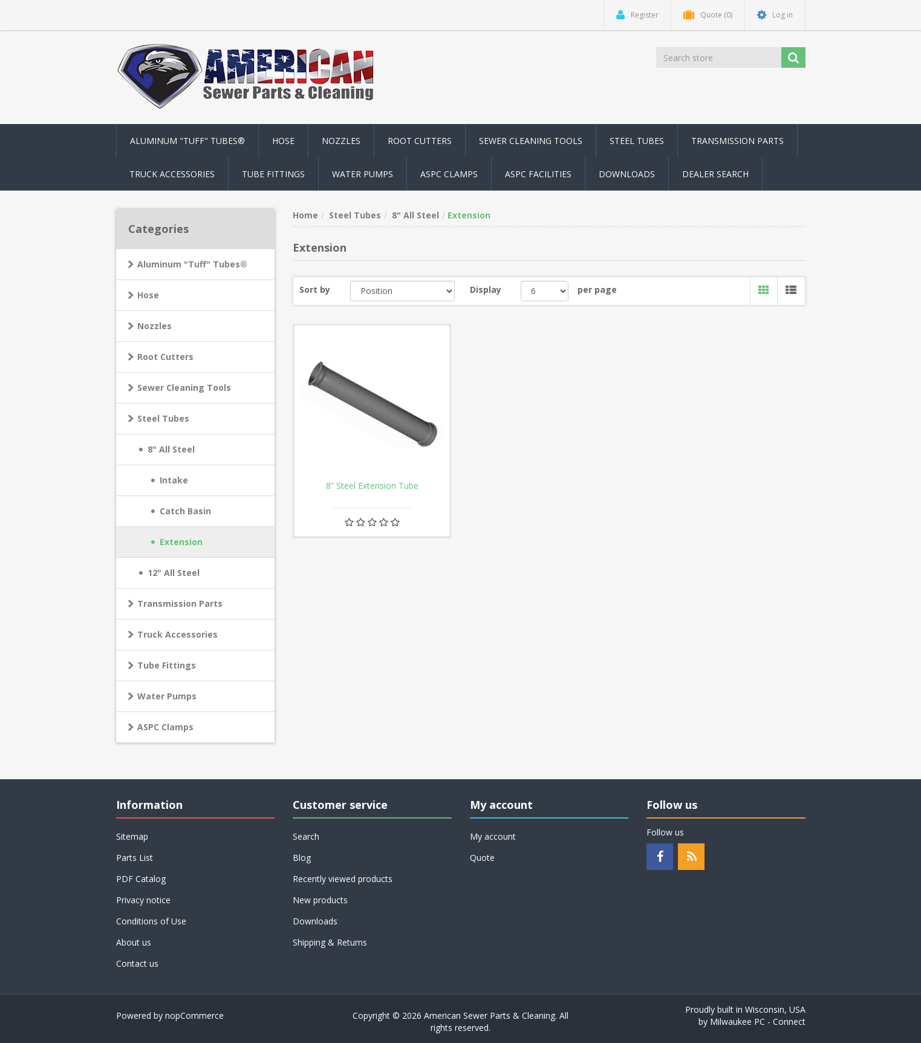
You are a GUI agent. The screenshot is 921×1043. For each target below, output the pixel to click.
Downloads (627, 174)
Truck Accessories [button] (172, 174)
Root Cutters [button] (420, 140)
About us (133, 942)
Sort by (314, 289)
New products (320, 900)
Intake (174, 480)
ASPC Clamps (165, 727)
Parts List (134, 857)
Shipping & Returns (330, 942)
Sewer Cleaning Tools (184, 387)
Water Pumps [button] (362, 174)
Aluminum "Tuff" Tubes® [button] (187, 140)
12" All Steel (174, 572)
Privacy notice (143, 900)
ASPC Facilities (538, 174)
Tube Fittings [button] (273, 174)
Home (305, 215)
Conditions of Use (151, 921)
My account (493, 836)
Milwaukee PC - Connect (757, 1021)
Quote (482, 857)
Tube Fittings (166, 665)
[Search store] (719, 57)
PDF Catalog (141, 878)
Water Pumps (167, 696)
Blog (302, 857)
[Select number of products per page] (544, 291)
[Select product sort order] (402, 291)
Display (485, 289)
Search (306, 836)
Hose (148, 295)
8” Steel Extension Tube (372, 485)
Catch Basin (185, 511)
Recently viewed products (342, 878)
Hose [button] (283, 140)
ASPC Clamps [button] (449, 174)
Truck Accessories (177, 634)
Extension (181, 542)
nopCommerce (194, 1015)
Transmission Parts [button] (737, 140)
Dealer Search (715, 174)
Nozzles (154, 326)
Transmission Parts (180, 603)
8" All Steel (171, 449)
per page (597, 289)
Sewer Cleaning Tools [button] (530, 140)
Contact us (137, 963)
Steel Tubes (163, 418)
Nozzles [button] (341, 140)
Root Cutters (165, 356)
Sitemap (132, 836)
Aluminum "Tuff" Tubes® (192, 264)
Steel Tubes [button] (637, 140)
